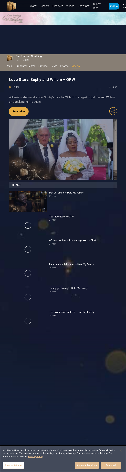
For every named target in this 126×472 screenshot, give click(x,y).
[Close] (120, 450)
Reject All (111, 465)
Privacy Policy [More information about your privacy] (35, 456)
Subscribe (18, 111)
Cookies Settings (13, 465)
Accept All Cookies (87, 465)
